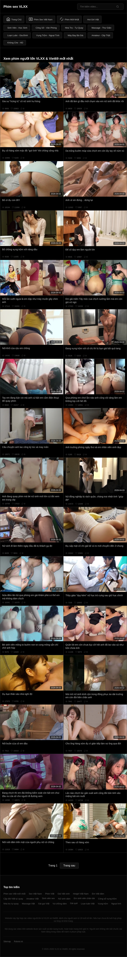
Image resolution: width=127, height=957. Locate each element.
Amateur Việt (32, 898)
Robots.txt (18, 941)
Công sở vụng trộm (107, 898)
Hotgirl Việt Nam (80, 893)
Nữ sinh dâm (64, 898)
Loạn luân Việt (87, 903)
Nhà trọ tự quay (11, 903)
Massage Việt (28, 903)
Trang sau (69, 865)
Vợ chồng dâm (60, 903)
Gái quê (74, 903)
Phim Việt (49, 893)
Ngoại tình (116, 903)
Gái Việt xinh (64, 893)
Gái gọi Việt (43, 903)
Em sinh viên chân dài (84, 898)
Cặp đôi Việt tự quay (13, 898)
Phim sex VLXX (15, 6)
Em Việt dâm (98, 893)
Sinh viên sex (48, 898)
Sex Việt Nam (35, 893)
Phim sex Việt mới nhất (14, 893)
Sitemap (7, 941)
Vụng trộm (103, 903)
